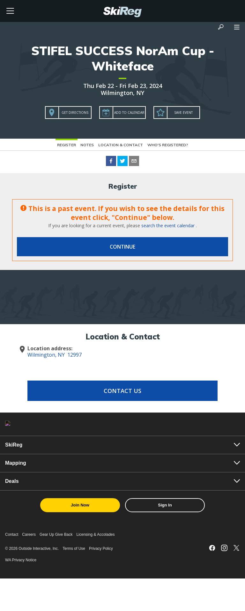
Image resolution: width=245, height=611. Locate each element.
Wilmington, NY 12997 (54, 354)
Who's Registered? (167, 144)
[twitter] (122, 162)
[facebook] (111, 162)
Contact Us (122, 391)
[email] (134, 162)
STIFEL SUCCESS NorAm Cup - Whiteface (122, 58)
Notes (87, 144)
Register (66, 144)
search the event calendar (168, 225)
